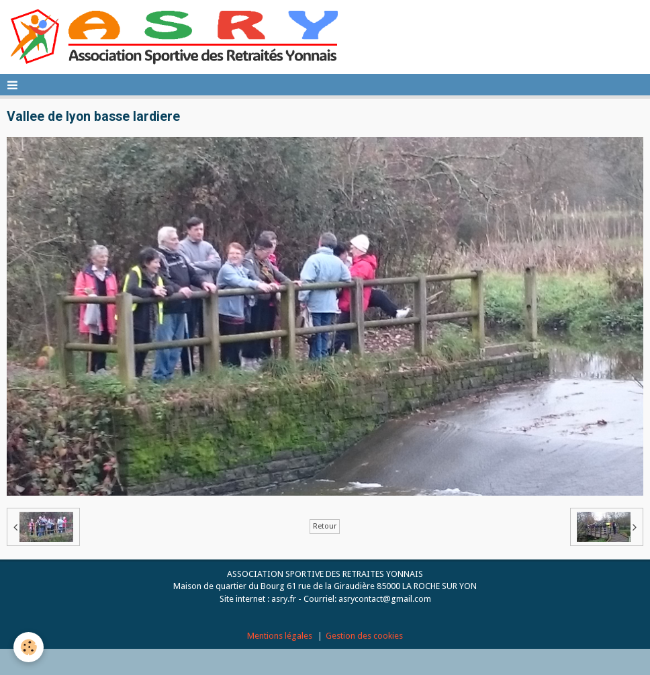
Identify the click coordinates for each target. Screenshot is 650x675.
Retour (324, 526)
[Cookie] (28, 647)
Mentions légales (279, 636)
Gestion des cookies (364, 636)
